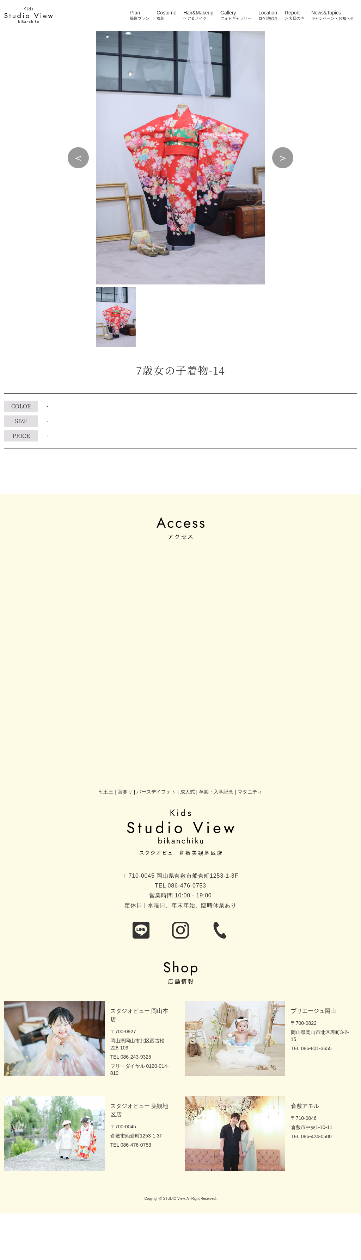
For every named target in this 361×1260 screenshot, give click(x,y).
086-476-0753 (187, 886)
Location (267, 12)
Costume (166, 12)
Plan (135, 12)
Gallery (228, 12)
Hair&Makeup (198, 12)
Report (292, 12)
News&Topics (326, 12)
